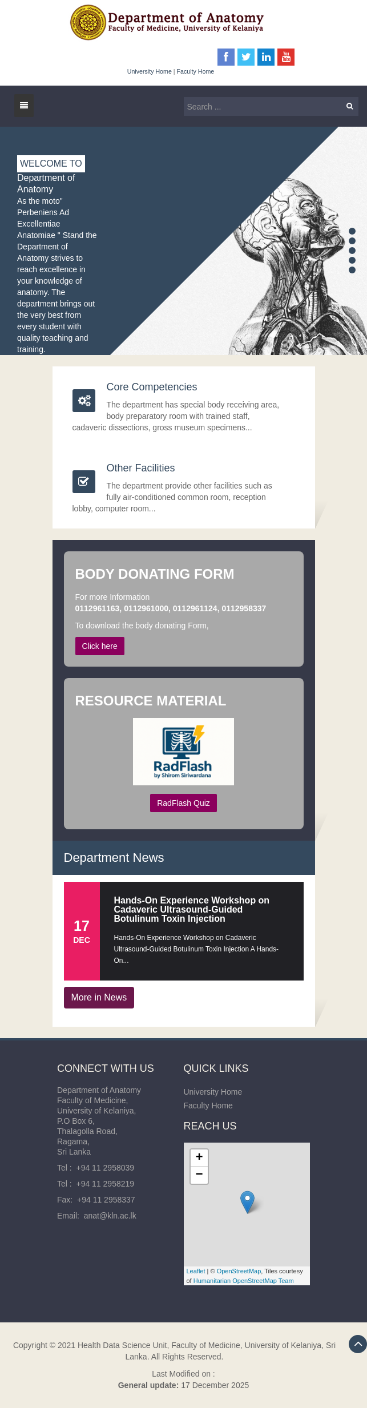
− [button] (199, 1175)
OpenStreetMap (239, 1271)
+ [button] (199, 1158)
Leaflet (196, 1271)
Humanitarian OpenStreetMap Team (243, 1280)
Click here (100, 646)
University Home (149, 71)
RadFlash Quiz (183, 803)
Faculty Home (196, 71)
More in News (99, 997)
